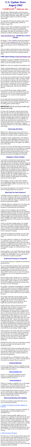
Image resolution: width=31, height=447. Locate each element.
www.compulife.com (15, 371)
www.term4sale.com (8, 36)
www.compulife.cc (15, 380)
